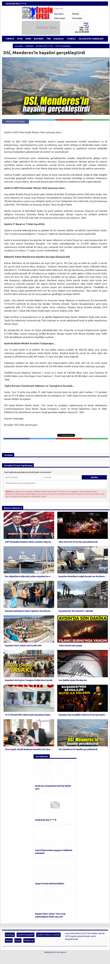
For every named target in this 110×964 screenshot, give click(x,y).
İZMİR (28, 39)
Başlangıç (10, 843)
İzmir (86, 23)
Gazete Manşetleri (25, 843)
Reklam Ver (29, 849)
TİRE (48, 39)
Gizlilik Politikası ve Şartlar (48, 843)
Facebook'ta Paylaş (15, 121)
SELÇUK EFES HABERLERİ (90, 39)
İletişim (75, 14)
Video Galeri (59, 18)
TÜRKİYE (9, 39)
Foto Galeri (77, 18)
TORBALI (71, 39)
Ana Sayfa (58, 14)
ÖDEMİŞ (7, 44)
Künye (18, 849)
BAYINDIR (38, 39)
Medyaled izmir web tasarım (55, 861)
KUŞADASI (59, 39)
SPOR (20, 39)
